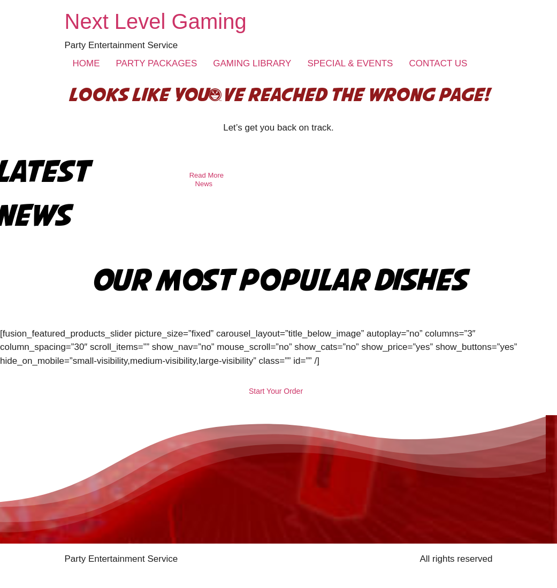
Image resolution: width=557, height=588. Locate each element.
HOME (86, 63)
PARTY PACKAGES (156, 63)
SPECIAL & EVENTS (350, 63)
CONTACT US (438, 63)
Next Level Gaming (156, 21)
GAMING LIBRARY (252, 63)
